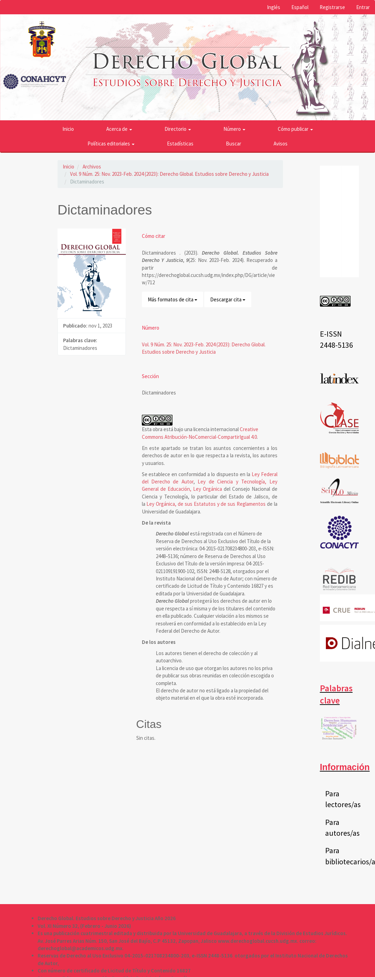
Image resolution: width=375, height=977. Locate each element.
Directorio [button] (177, 129)
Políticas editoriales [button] (111, 143)
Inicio (68, 129)
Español (299, 7)
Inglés (273, 7)
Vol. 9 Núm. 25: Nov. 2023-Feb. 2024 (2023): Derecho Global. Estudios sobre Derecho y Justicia (169, 174)
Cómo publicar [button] (295, 129)
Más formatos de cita (172, 299)
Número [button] (234, 129)
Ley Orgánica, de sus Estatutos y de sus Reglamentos (206, 504)
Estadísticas (180, 143)
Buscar (233, 143)
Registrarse (332, 7)
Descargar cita (227, 299)
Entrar (363, 7)
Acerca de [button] (119, 129)
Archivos (92, 166)
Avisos (281, 143)
